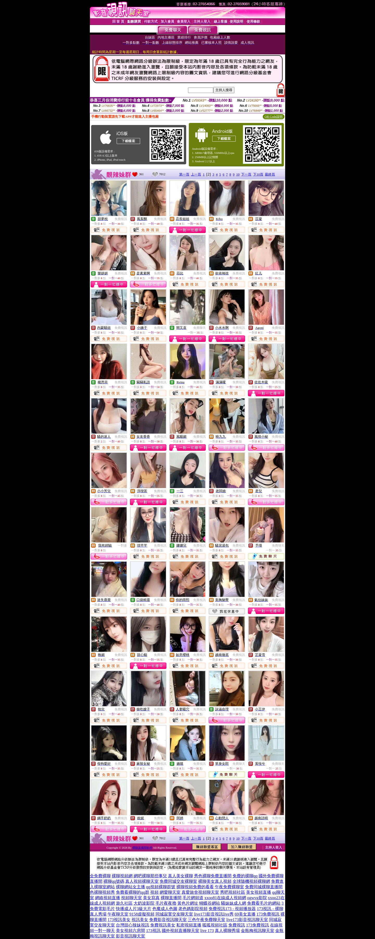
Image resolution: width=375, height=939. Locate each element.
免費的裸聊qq (245, 876)
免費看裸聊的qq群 (132, 892)
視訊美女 (140, 919)
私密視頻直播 (188, 925)
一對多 (122, 545)
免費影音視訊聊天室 (168, 919)
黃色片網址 (187, 903)
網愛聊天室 (170, 892)
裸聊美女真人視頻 (215, 881)
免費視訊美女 (162, 925)
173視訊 (153, 930)
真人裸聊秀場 (227, 930)
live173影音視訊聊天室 (247, 919)
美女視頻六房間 (130, 930)
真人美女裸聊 (180, 876)
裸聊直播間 (171, 898)
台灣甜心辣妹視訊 (132, 925)
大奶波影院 (144, 903)
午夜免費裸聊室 (229, 887)
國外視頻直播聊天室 (180, 930)
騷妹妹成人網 (233, 903)
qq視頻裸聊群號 (160, 887)
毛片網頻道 (193, 898)
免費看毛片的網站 (263, 903)
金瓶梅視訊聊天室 (257, 930)
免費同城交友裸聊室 (178, 881)
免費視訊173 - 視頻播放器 (232, 908)
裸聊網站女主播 (130, 887)
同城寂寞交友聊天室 (174, 914)
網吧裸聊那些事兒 (150, 876)
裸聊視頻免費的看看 (195, 887)
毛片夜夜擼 (165, 903)
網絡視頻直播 (107, 898)
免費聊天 (199, 328)
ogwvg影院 (257, 898)
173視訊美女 (119, 919)
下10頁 (258, 174)
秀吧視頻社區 (232, 892)
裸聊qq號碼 (113, 881)
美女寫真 (151, 898)
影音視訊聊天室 (130, 936)
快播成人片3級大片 (133, 908)
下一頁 (246, 174)
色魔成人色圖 (164, 908)
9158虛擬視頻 (141, 914)
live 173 (207, 930)
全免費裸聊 (100, 876)
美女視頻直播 (258, 892)
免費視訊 (121, 219)
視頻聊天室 (131, 898)
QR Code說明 (274, 116)
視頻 (154, 892)
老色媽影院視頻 (193, 908)
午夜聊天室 (118, 914)
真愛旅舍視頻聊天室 (200, 892)
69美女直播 (245, 914)
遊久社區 (124, 903)
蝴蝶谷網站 (209, 903)
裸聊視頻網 (122, 876)
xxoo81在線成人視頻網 (225, 898)
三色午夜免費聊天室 (206, 919)
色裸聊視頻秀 (102, 892)
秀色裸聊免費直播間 (213, 876)
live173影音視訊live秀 (214, 914)
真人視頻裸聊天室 (142, 881)
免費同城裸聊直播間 (264, 887)
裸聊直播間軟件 (142, 847)
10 (238, 174)
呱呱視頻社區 (214, 925)
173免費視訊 (268, 914)
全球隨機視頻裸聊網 (251, 881)
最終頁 (270, 174)
